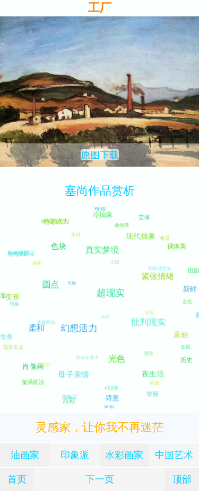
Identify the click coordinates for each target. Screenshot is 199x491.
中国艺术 (174, 454)
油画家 (25, 454)
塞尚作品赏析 (100, 190)
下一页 (99, 479)
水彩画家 (124, 454)
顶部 (182, 479)
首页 (17, 479)
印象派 (74, 454)
